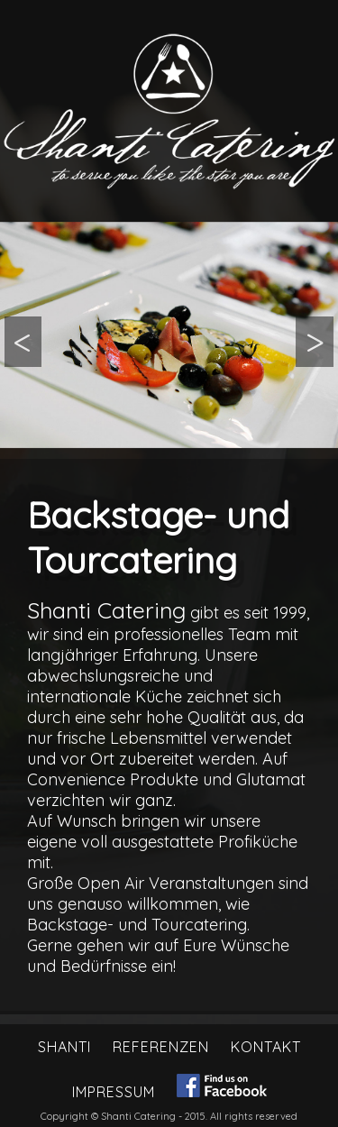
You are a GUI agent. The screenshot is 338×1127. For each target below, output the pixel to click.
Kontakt (266, 1047)
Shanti (64, 1047)
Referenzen (161, 1047)
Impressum (113, 1092)
